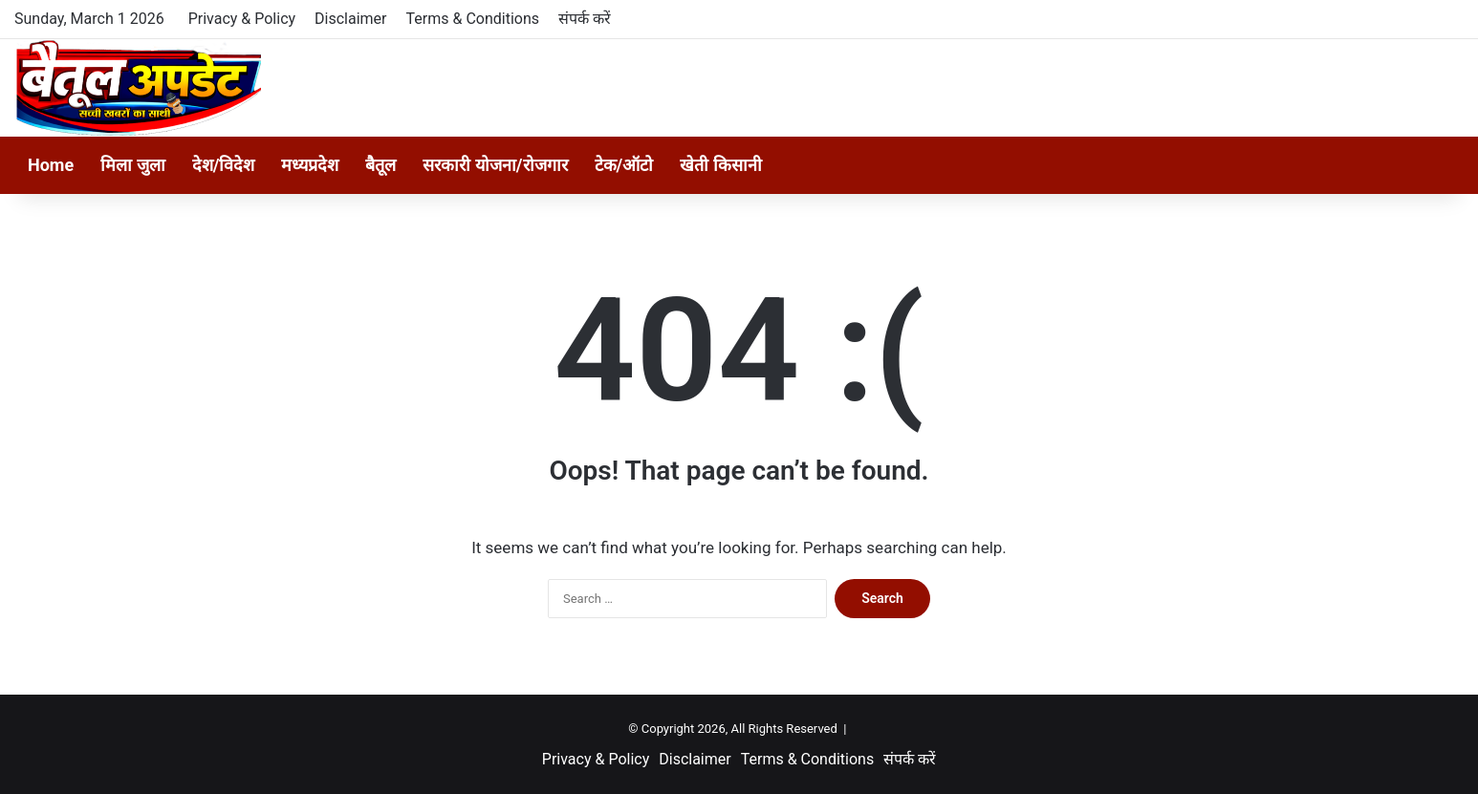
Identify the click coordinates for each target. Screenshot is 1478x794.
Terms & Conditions (473, 19)
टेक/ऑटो (624, 165)
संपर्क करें (584, 19)
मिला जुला (132, 165)
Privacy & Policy (241, 19)
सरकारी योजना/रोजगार (495, 165)
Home (51, 165)
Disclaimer (350, 19)
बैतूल (380, 165)
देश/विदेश (223, 165)
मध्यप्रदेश (309, 165)
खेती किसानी (720, 165)
